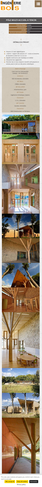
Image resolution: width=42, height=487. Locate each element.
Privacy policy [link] (21, 484)
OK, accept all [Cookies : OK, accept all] (9, 481)
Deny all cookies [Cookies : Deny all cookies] (22, 481)
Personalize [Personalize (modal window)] (33, 481)
